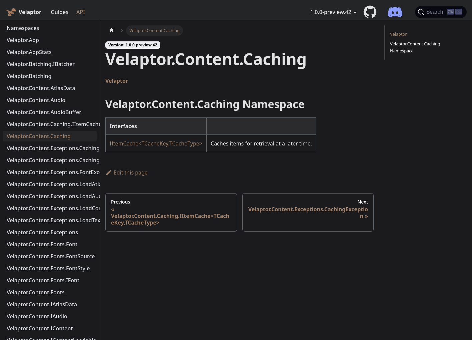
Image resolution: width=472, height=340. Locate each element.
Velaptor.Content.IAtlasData (42, 304)
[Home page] (111, 30)
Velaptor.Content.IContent (40, 328)
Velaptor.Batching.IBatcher (41, 64)
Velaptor (116, 80)
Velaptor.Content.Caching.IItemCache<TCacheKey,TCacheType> (52, 124)
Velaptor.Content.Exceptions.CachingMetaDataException (52, 160)
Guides (59, 12)
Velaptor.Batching (29, 76)
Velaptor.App (23, 40)
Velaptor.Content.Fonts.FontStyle (48, 268)
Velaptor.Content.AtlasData (41, 88)
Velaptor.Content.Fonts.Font (42, 244)
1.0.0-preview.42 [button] (330, 12)
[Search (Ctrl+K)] (441, 12)
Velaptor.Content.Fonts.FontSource (51, 256)
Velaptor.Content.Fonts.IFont (43, 280)
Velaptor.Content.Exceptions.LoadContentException (52, 208)
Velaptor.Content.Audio (36, 100)
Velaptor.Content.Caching (39, 136)
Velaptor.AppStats (29, 52)
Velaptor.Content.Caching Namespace (415, 47)
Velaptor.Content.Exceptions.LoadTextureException (52, 220)
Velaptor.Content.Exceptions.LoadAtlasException (52, 184)
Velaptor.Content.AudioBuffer (44, 112)
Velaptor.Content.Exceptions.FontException (52, 172)
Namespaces (23, 28)
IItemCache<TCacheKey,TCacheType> (156, 143)
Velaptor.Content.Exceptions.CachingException (52, 148)
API (80, 12)
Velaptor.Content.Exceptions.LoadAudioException (52, 196)
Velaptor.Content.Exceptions (42, 232)
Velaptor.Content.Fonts (36, 292)
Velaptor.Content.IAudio (37, 316)
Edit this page (126, 172)
